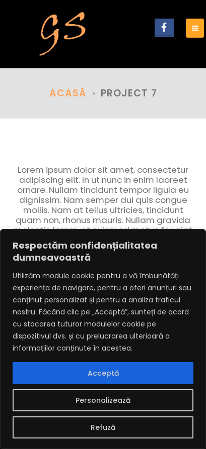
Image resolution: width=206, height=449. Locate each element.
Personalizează (103, 400)
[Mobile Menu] (195, 28)
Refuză (103, 427)
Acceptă (103, 373)
